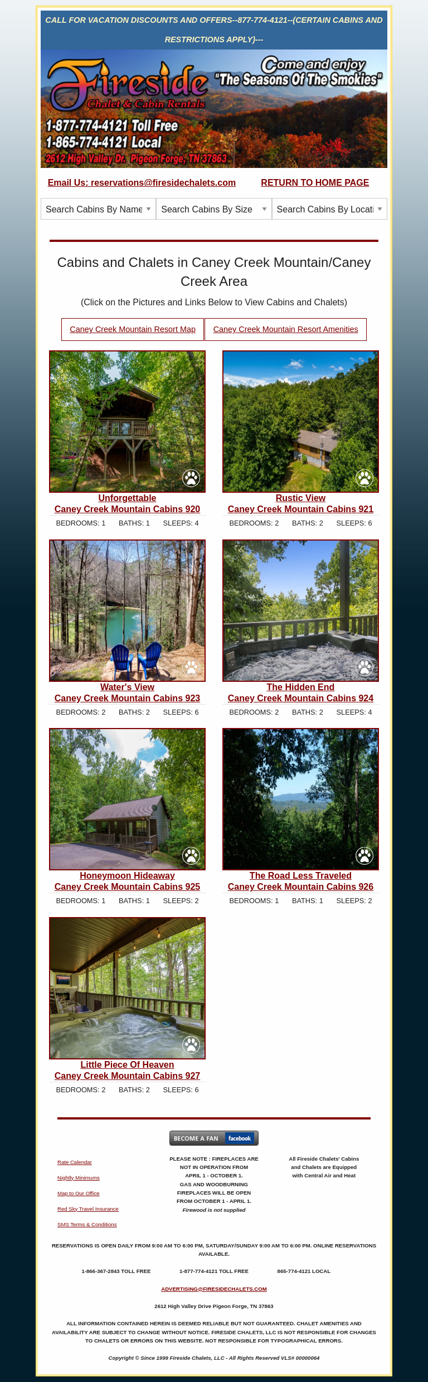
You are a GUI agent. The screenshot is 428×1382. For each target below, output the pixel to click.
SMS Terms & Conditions (86, 1224)
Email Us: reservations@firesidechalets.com (142, 182)
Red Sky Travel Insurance (88, 1209)
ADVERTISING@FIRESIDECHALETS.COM (214, 1289)
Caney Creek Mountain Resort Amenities (285, 329)
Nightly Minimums (78, 1178)
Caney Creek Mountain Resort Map (133, 329)
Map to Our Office (78, 1193)
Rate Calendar (74, 1162)
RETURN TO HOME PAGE (315, 182)
